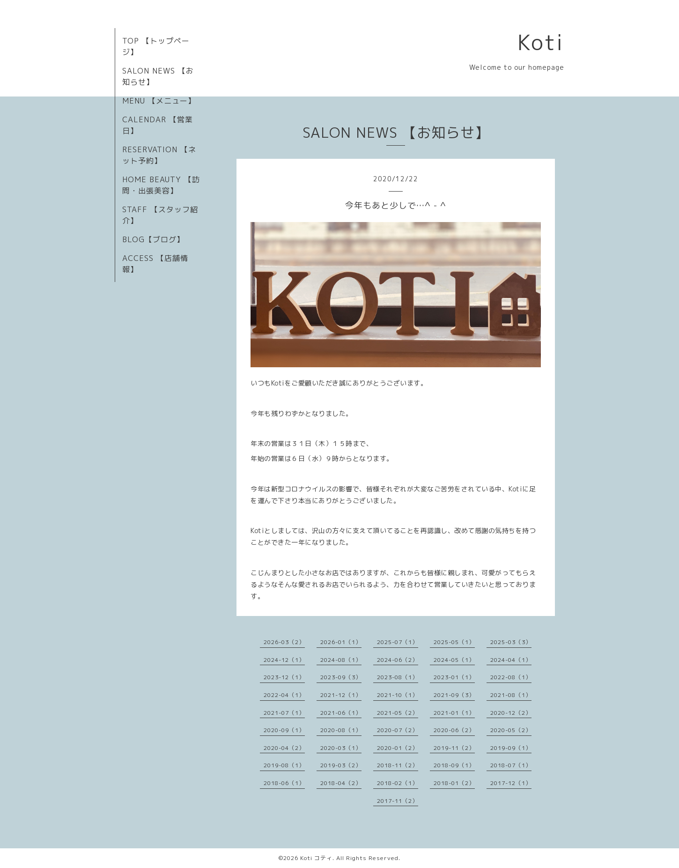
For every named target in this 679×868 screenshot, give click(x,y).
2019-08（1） (284, 765)
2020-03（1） (341, 748)
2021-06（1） (341, 713)
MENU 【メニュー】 (159, 101)
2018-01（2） (454, 783)
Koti (540, 42)
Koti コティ (316, 858)
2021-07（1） (284, 713)
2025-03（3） (510, 642)
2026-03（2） (284, 642)
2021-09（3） (454, 695)
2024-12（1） (284, 660)
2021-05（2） (397, 713)
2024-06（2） (397, 660)
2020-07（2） (397, 730)
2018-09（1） (454, 765)
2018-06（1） (284, 783)
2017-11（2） (397, 801)
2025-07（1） (397, 642)
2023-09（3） (341, 677)
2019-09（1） (510, 748)
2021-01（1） (454, 713)
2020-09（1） (284, 730)
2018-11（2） (397, 765)
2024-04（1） (510, 660)
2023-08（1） (397, 677)
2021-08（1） (510, 695)
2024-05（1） (454, 660)
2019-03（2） (341, 765)
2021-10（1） (397, 695)
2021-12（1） (341, 695)
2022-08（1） (510, 677)
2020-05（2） (510, 730)
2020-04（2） (284, 748)
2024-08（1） (341, 660)
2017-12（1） (510, 783)
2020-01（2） (397, 748)
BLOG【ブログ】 (153, 239)
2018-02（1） (397, 783)
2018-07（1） (510, 765)
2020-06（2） (454, 730)
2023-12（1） (284, 677)
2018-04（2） (341, 783)
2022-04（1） (284, 695)
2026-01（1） (341, 642)
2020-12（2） (510, 713)
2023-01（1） (454, 677)
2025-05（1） (454, 642)
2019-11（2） (454, 748)
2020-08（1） (341, 730)
